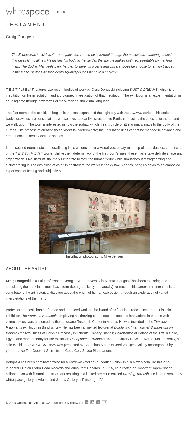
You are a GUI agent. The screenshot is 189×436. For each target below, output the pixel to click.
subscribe (60, 403)
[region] (94, 217)
